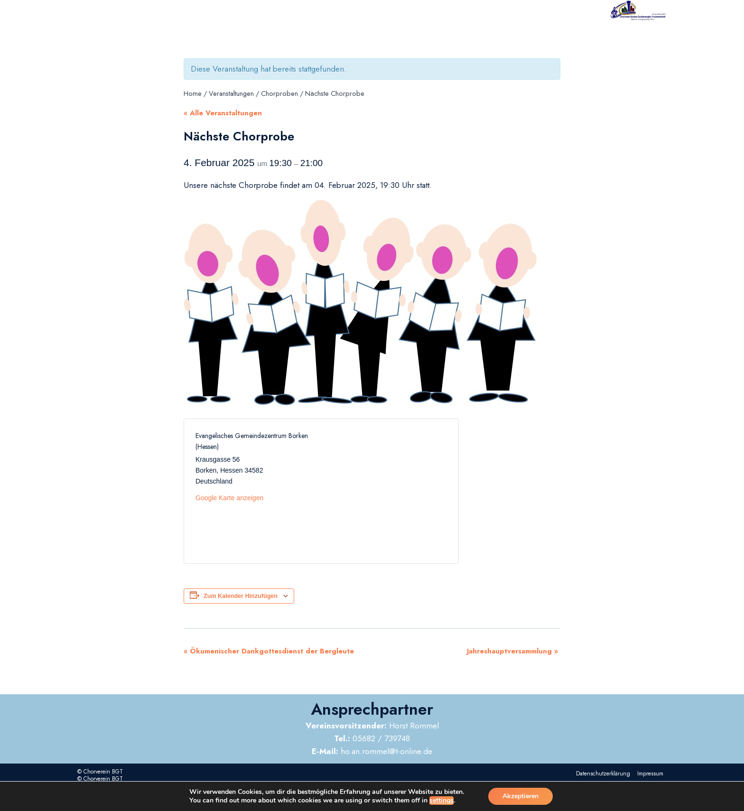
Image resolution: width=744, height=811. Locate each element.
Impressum (650, 773)
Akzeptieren (520, 796)
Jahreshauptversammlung (512, 651)
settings (441, 800)
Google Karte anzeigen (229, 498)
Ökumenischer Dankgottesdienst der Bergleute (269, 651)
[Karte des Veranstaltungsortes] (384, 491)
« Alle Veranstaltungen (223, 113)
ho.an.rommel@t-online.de (372, 751)
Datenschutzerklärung (603, 773)
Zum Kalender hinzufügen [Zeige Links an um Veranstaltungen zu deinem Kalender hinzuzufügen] (241, 596)
